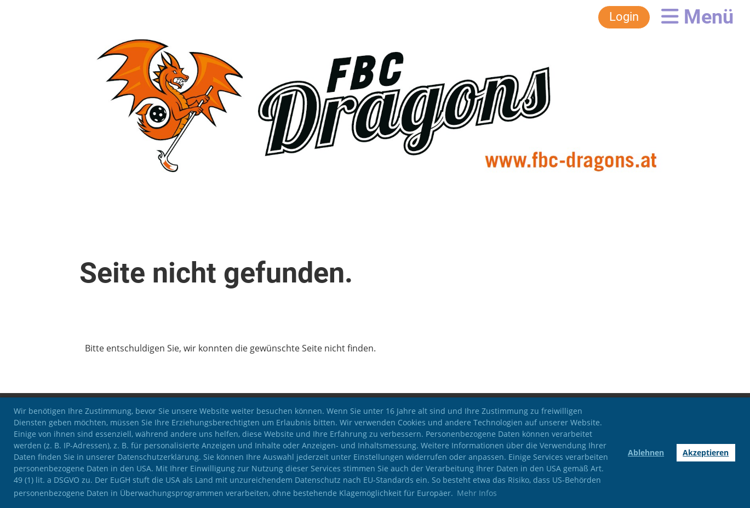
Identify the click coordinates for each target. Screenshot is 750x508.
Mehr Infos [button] (477, 493)
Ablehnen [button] (646, 452)
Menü (697, 16)
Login (624, 17)
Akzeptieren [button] (706, 452)
